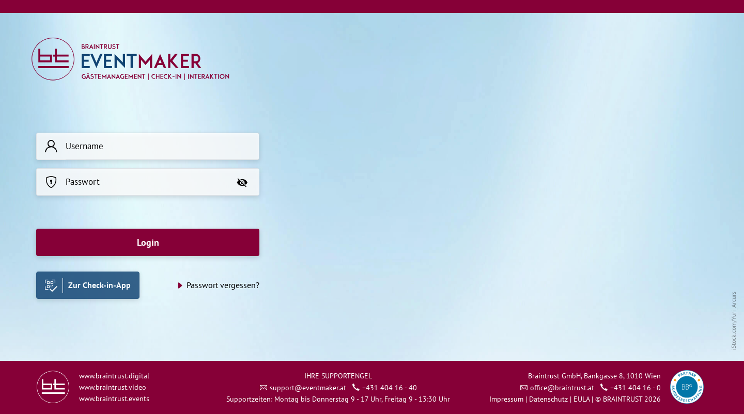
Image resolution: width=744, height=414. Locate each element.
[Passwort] (145, 182)
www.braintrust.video (112, 387)
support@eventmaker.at (308, 387)
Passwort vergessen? (223, 285)
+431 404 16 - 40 (389, 387)
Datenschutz (548, 399)
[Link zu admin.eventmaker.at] (130, 58)
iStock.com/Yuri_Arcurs (733, 321)
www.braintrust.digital (114, 375)
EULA (583, 399)
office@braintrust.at (562, 387)
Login (148, 242)
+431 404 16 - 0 (635, 387)
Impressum (506, 399)
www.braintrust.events (114, 398)
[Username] (162, 146)
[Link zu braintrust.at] (53, 386)
